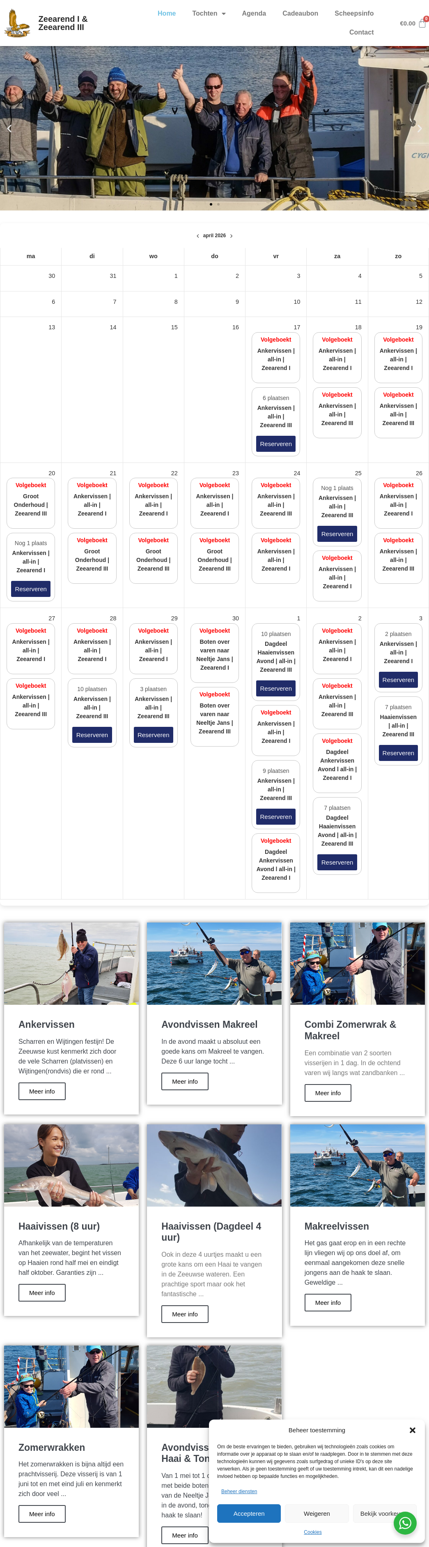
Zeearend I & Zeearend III (63, 23)
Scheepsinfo (354, 13)
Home (167, 13)
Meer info (42, 1091)
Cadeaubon (300, 13)
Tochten (209, 13)
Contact (361, 32)
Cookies (312, 1532)
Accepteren (249, 1513)
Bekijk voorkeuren (384, 1513)
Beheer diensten (239, 1491)
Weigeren (317, 1513)
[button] (412, 1430)
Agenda (254, 13)
